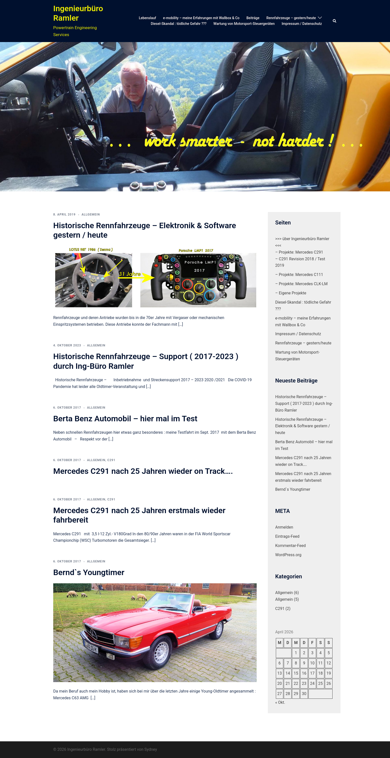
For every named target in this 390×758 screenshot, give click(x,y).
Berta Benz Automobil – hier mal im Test (125, 418)
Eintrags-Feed (287, 536)
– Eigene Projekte (290, 293)
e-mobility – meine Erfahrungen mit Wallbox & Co (201, 18)
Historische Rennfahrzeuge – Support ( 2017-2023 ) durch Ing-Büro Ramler (304, 403)
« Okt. (280, 702)
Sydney (150, 749)
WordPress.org (288, 554)
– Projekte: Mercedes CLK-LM (301, 283)
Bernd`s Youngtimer (88, 572)
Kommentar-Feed (290, 545)
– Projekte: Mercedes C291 (299, 252)
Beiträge (252, 18)
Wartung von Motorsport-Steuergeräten (244, 24)
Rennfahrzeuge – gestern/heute (291, 18)
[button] (335, 21)
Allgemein (91, 214)
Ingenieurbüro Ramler (78, 13)
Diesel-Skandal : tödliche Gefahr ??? (178, 24)
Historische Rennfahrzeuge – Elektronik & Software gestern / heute (302, 426)
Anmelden (284, 527)
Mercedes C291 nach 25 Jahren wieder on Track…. (143, 471)
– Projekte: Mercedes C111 (299, 274)
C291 (111, 460)
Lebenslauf (147, 18)
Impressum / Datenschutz (302, 24)
